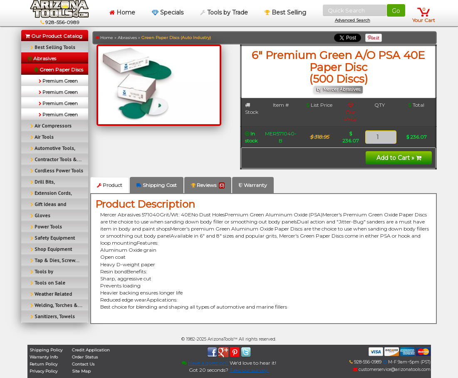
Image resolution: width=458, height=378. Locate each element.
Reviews (208, 185)
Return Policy (43, 364)
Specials (167, 12)
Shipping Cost (156, 185)
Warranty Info (44, 357)
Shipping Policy (46, 350)
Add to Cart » (398, 158)
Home (122, 12)
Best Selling (285, 12)
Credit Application (91, 350)
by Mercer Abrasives (338, 89)
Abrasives (127, 37)
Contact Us (83, 364)
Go (396, 11)
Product (109, 185)
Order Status (85, 357)
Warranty (253, 185)
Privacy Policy (43, 371)
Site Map (81, 371)
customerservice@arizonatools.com (392, 369)
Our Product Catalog (53, 36)
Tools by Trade (224, 12)
